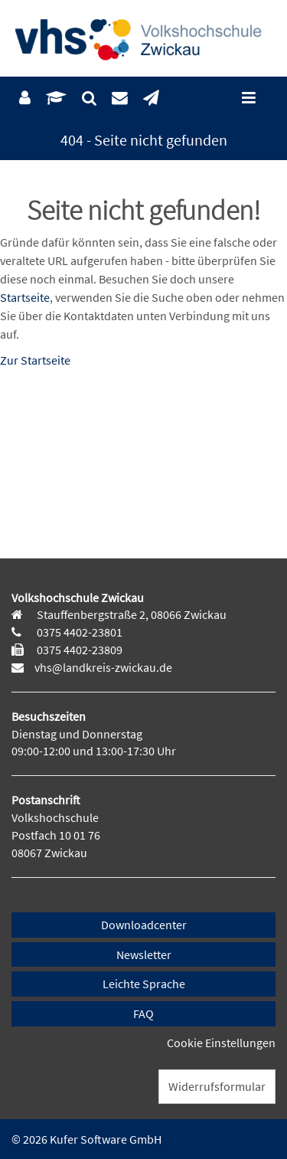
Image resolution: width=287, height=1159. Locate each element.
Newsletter (143, 954)
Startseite (25, 297)
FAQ (143, 1013)
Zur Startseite (35, 360)
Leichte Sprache (144, 983)
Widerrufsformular (217, 1086)
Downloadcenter (144, 924)
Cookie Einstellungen (221, 1042)
